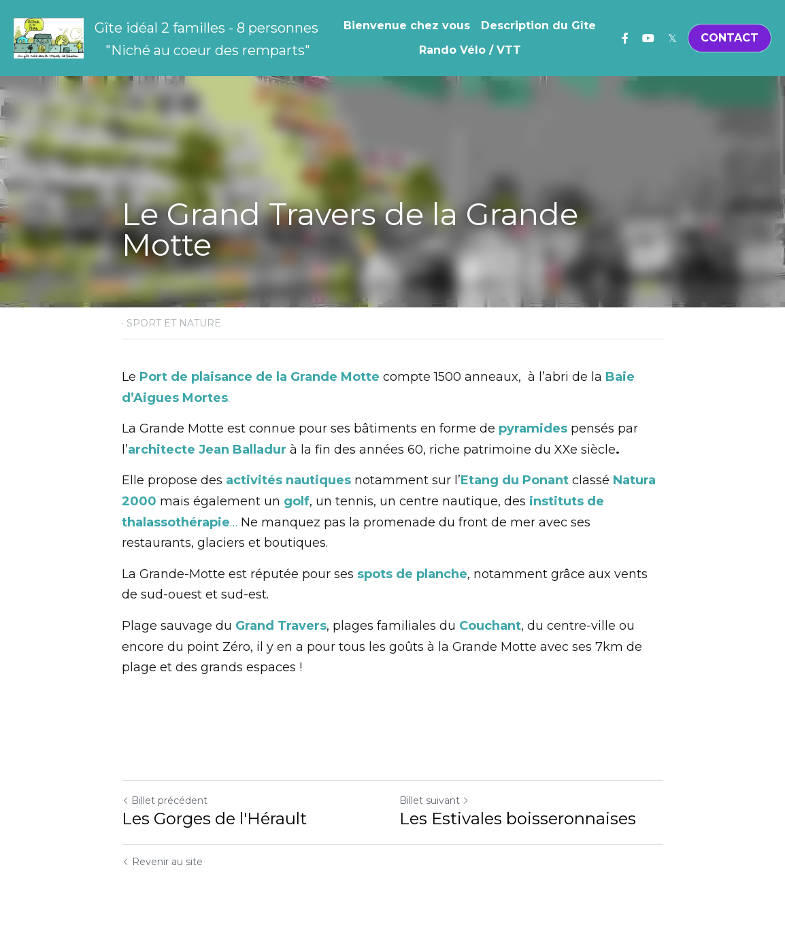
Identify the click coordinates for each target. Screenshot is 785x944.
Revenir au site (162, 862)
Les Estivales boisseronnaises (517, 818)
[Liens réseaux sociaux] (625, 38)
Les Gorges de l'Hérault (214, 818)
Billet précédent (164, 800)
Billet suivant (434, 800)
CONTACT (729, 37)
